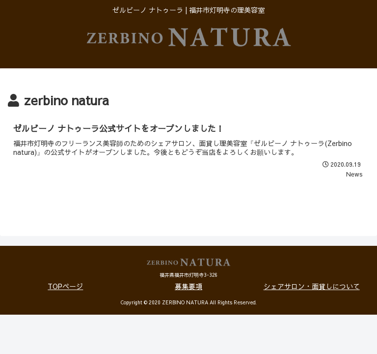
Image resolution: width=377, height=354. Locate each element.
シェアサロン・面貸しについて (312, 286)
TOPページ (65, 286)
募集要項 (188, 286)
